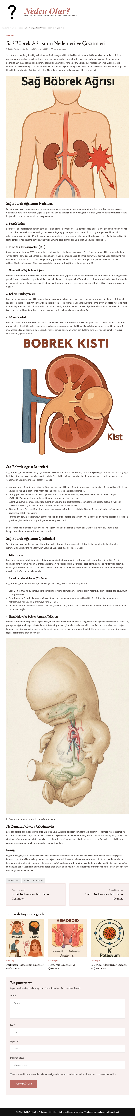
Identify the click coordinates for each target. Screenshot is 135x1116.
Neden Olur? (47, 10)
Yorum (13, 995)
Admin (16, 49)
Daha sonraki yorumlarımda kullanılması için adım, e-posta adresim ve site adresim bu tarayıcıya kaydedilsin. (64, 1074)
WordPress (88, 1112)
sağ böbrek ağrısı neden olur (33, 880)
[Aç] (131, 12)
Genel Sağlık (10, 35)
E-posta (14, 1041)
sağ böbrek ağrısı (13, 880)
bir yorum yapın (59, 49)
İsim (12, 1025)
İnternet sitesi (17, 1057)
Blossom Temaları (75, 1112)
